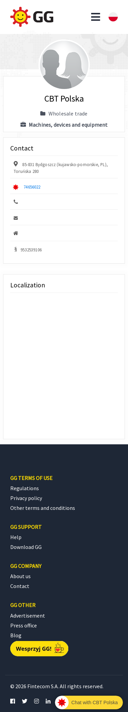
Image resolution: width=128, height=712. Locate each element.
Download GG (26, 547)
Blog (16, 635)
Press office (23, 625)
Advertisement (27, 615)
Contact (19, 586)
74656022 (32, 187)
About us (20, 576)
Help (16, 537)
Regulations (24, 488)
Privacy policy (26, 498)
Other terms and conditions (42, 507)
